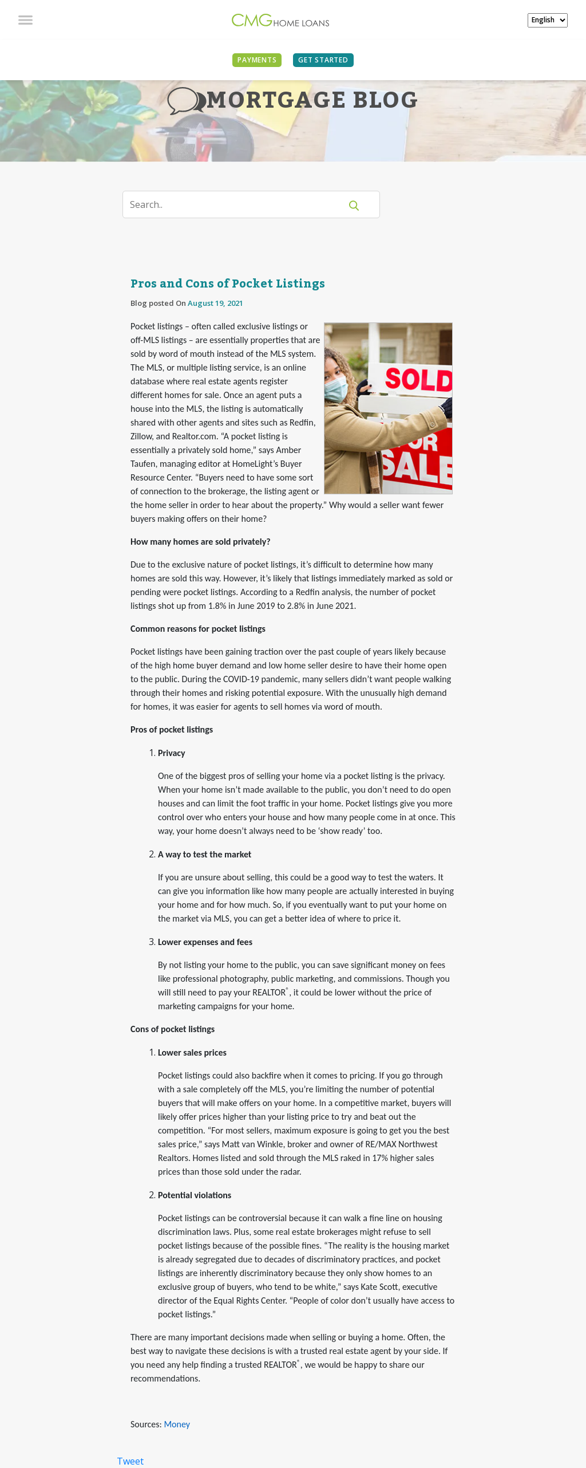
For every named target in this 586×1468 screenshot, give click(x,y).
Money (177, 1424)
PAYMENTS (256, 60)
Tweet (130, 1461)
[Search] (239, 204)
